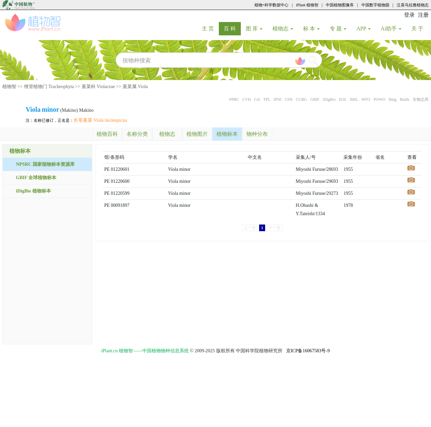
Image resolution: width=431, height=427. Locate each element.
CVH (246, 99)
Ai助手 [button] (391, 28)
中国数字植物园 (375, 5)
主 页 (210, 28)
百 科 (232, 28)
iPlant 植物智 (307, 5)
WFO (365, 99)
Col (257, 99)
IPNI (277, 99)
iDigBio (329, 99)
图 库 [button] (254, 28)
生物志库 (421, 99)
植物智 (9, 86)
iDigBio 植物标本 (33, 190)
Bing (392, 99)
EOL (343, 99)
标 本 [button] (311, 28)
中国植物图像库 (340, 5)
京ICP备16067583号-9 (308, 350)
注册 (423, 15)
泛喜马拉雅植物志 (413, 5)
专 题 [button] (338, 28)
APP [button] (363, 28)
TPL (266, 99)
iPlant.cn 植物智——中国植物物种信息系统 (145, 350)
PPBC (234, 99)
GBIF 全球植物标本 (36, 177)
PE (107, 169)
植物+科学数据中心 (271, 5)
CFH (288, 99)
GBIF (314, 99)
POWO (379, 99)
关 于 (419, 28)
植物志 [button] (282, 28)
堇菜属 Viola (135, 86)
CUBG (301, 99)
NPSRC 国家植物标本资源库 (45, 164)
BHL (354, 99)
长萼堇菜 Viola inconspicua (100, 120)
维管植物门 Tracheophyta (49, 86)
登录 (409, 15)
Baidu (404, 99)
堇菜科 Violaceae (98, 86)
